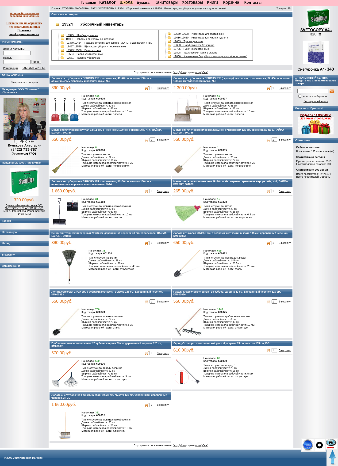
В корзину (163, 88)
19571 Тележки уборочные (83, 57)
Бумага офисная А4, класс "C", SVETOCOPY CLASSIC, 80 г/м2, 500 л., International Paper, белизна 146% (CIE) (24, 209)
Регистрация (10, 68)
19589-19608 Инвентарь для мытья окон (198, 33)
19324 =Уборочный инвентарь (134, 8)
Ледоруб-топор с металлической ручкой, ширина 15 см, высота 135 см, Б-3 (221, 343)
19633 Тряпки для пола (188, 41)
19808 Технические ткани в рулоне (195, 52)
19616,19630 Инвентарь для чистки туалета (200, 37)
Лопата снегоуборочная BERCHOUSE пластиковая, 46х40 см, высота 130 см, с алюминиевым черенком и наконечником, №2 (101, 79)
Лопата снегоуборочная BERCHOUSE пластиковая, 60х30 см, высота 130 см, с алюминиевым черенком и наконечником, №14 (101, 183)
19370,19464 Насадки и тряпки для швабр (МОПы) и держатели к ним (109, 42)
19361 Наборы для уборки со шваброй (90, 39)
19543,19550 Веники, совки (83, 50)
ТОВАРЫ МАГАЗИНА (76, 8)
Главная (88, 2)
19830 (210, 56)
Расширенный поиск (315, 101)
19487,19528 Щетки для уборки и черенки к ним (96, 46)
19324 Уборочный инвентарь (93, 24)
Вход (36, 61)
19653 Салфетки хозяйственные (193, 45)
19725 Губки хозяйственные (191, 48)
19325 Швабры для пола (82, 35)
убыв (183, 72)
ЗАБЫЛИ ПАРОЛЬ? (33, 68)
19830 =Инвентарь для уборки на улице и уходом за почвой (190, 8)
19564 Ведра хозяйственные (84, 54)
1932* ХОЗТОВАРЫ (102, 8)
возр (176, 72)
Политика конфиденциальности (24, 32)
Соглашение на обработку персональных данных (24, 24)
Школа (126, 2)
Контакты (253, 2)
